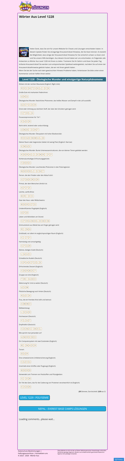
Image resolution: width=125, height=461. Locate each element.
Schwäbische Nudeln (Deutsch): (30, 258)
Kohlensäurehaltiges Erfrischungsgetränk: (34, 159)
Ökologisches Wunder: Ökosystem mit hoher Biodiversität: (40, 134)
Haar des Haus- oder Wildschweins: (32, 200)
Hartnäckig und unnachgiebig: (30, 242)
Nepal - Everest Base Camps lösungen (62, 408)
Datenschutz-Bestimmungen (29, 451)
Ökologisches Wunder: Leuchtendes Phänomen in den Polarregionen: (44, 167)
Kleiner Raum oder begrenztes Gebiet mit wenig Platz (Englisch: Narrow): (45, 142)
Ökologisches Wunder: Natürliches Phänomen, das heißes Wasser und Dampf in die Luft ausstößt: (55, 101)
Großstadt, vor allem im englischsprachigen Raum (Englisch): (41, 233)
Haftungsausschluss (26, 453)
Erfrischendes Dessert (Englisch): (31, 266)
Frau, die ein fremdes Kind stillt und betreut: (35, 300)
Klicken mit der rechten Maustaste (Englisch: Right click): (39, 84)
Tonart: (21, 349)
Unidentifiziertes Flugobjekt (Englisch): (33, 208)
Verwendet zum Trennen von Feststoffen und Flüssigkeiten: (41, 374)
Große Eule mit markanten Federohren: (33, 92)
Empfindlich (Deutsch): (27, 324)
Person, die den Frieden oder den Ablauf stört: (36, 175)
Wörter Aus (34, 455)
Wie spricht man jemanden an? (30, 333)
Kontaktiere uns (41, 453)
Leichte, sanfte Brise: (26, 192)
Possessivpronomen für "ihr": (29, 117)
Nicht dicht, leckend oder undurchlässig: (33, 125)
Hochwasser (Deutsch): (27, 316)
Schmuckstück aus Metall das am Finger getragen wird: (39, 225)
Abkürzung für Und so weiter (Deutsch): (33, 283)
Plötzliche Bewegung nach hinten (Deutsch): (35, 291)
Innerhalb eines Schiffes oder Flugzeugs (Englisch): (37, 366)
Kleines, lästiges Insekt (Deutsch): (31, 250)
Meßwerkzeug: (24, 308)
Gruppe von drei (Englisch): (29, 275)
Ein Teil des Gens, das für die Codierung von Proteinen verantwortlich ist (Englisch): (49, 383)
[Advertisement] (34, 32)
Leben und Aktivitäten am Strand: (31, 217)
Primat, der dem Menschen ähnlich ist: (33, 183)
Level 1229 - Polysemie (34, 397)
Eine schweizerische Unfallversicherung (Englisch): (37, 358)
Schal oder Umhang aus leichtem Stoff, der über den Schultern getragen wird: (47, 109)
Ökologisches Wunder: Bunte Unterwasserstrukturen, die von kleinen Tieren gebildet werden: (53, 150)
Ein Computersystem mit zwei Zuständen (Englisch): (38, 341)
